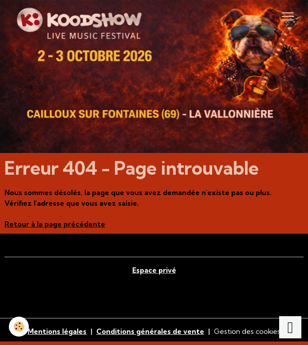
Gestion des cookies (247, 331)
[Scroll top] (290, 327)
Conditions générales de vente (150, 331)
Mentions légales (57, 331)
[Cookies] (19, 327)
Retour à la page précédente (54, 224)
